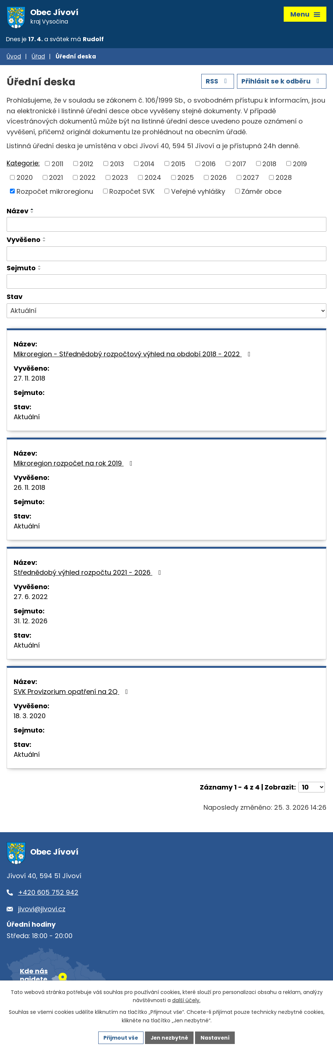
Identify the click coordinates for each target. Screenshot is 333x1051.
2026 (218, 179)
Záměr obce (261, 192)
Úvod (14, 58)
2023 (120, 179)
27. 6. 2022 (31, 598)
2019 (300, 165)
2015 (178, 165)
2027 (251, 179)
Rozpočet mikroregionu (55, 192)
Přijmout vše (120, 1037)
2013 (117, 165)
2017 (239, 165)
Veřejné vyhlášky (198, 192)
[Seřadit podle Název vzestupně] (32, 210)
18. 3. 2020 (30, 717)
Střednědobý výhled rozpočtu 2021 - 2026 (89, 573)
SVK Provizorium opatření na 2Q (72, 693)
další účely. (186, 1000)
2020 (25, 179)
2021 (56, 179)
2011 (57, 165)
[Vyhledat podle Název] (166, 225)
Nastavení (216, 1037)
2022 (87, 179)
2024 (153, 179)
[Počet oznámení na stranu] (311, 788)
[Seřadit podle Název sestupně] (32, 213)
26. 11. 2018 (29, 489)
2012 (86, 165)
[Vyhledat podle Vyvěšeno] (166, 254)
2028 (284, 179)
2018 (269, 165)
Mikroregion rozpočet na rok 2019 (74, 464)
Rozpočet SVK (132, 192)
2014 (147, 165)
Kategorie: (23, 164)
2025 (185, 179)
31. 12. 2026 (30, 622)
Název (17, 212)
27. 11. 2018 (29, 379)
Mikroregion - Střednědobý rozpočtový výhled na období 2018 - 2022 (134, 355)
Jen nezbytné (169, 1037)
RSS (216, 82)
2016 (209, 165)
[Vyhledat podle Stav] (166, 312)
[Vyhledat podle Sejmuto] (166, 282)
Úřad (38, 58)
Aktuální (27, 418)
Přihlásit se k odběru (281, 82)
